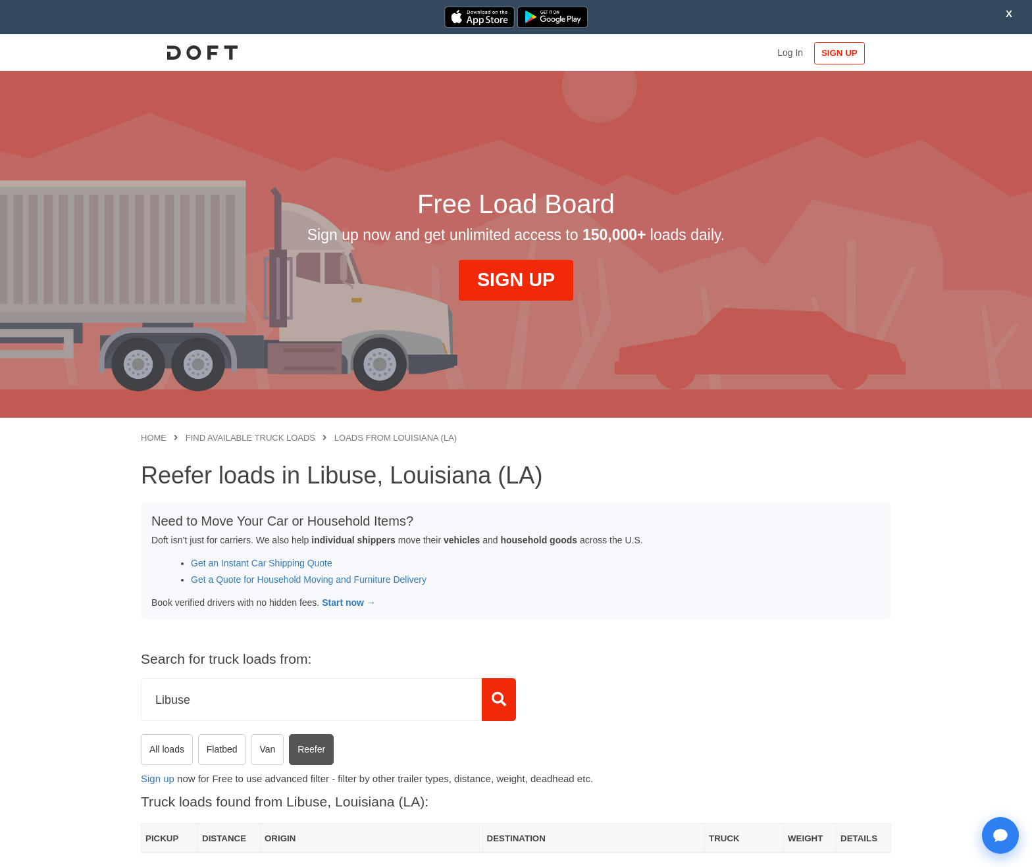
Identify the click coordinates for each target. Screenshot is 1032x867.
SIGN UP (849, 53)
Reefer (311, 749)
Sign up (157, 778)
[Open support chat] (1000, 835)
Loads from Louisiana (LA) (395, 438)
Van (267, 749)
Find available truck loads (250, 438)
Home (154, 438)
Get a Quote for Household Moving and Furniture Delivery (308, 579)
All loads (166, 749)
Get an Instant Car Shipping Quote (261, 563)
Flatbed (222, 749)
